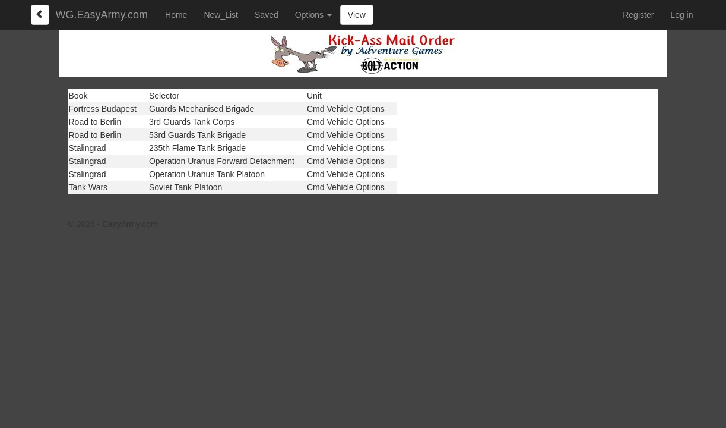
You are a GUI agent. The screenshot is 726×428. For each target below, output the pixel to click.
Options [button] (313, 15)
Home (176, 15)
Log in (681, 15)
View (357, 15)
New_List (221, 15)
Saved (266, 15)
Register (638, 15)
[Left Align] (40, 15)
